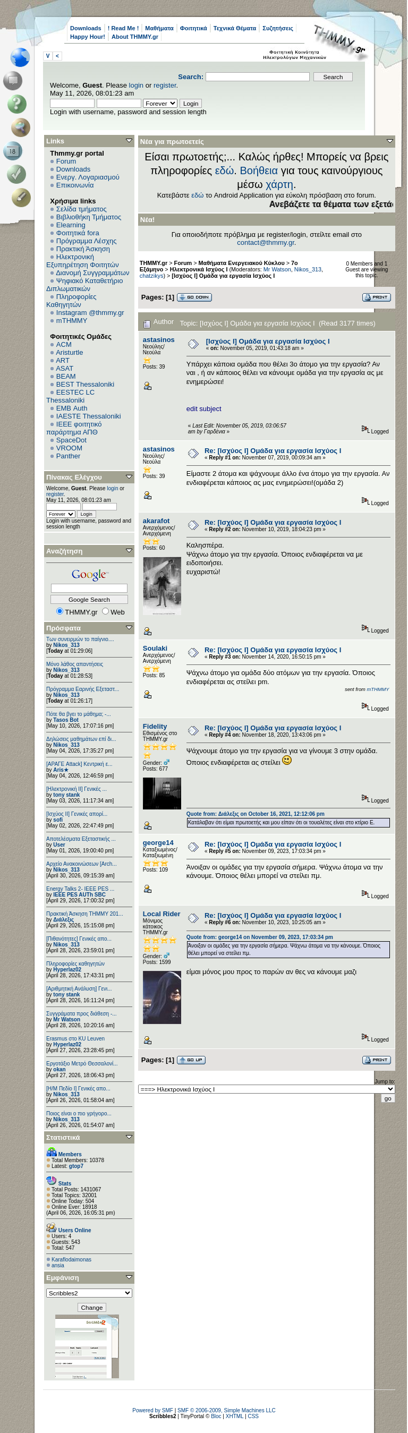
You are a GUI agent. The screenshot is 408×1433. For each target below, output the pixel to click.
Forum (66, 161)
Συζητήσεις (277, 28)
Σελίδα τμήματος (81, 209)
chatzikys (152, 275)
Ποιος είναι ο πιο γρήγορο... (79, 1113)
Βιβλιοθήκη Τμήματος (88, 217)
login (136, 85)
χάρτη (279, 184)
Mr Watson (66, 1019)
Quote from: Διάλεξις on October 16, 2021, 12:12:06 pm (255, 814)
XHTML (235, 1416)
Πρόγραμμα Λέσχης (86, 241)
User (59, 845)
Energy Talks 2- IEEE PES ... (80, 889)
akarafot (156, 521)
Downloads (85, 28)
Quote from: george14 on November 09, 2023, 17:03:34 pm (259, 937)
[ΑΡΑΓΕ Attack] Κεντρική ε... (79, 764)
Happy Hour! (87, 36)
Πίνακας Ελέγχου (74, 477)
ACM (64, 344)
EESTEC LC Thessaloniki (70, 396)
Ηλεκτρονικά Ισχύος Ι (199, 269)
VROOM (69, 448)
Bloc (216, 1416)
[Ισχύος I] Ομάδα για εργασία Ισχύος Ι (223, 275)
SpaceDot (71, 440)
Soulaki (155, 648)
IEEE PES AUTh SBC (79, 895)
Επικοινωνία (75, 185)
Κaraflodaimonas (71, 1260)
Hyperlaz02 (67, 970)
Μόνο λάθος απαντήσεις (74, 664)
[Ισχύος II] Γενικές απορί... (76, 814)
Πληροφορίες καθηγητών (75, 964)
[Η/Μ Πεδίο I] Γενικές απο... (78, 1088)
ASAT (64, 368)
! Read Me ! (123, 28)
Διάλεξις (63, 920)
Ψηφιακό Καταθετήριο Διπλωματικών (84, 285)
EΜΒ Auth (72, 408)
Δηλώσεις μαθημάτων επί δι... (81, 739)
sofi (58, 820)
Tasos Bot (66, 720)
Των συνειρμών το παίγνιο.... (80, 639)
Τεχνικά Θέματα (235, 28)
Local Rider (162, 914)
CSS (253, 1416)
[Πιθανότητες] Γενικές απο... (79, 939)
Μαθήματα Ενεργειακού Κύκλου (242, 263)
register (165, 85)
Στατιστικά (63, 1137)
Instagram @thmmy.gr (90, 313)
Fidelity (155, 726)
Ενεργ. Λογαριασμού (88, 177)
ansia (58, 1265)
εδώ (224, 170)
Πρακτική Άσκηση (83, 249)
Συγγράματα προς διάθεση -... (81, 1014)
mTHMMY (72, 321)
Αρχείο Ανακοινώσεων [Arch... (81, 864)
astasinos (159, 340)
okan (59, 1069)
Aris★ (60, 770)
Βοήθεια (259, 170)
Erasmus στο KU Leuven (75, 1039)
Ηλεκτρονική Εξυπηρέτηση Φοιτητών (82, 261)
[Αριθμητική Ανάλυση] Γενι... (79, 989)
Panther (68, 456)
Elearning (71, 225)
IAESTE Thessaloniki (88, 416)
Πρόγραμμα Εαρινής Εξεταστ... (82, 689)
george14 (158, 843)
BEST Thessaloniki (85, 384)
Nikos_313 (66, 645)
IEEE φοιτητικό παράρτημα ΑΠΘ (74, 428)
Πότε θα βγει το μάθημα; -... (78, 714)
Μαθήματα (159, 28)
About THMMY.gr (135, 36)
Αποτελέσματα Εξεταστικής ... (81, 839)
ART (63, 360)
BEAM (66, 376)
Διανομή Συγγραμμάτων (92, 273)
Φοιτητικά (193, 28)
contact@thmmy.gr (265, 242)
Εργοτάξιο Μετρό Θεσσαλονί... (82, 1064)
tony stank (66, 795)
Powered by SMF (152, 1410)
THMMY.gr (153, 263)
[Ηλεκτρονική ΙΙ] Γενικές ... (76, 789)
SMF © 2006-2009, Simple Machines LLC (226, 1410)
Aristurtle (69, 352)
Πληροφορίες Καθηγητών (71, 301)
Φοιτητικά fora (77, 233)
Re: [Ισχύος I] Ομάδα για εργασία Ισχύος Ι (273, 451)
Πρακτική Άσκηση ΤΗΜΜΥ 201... (84, 914)
